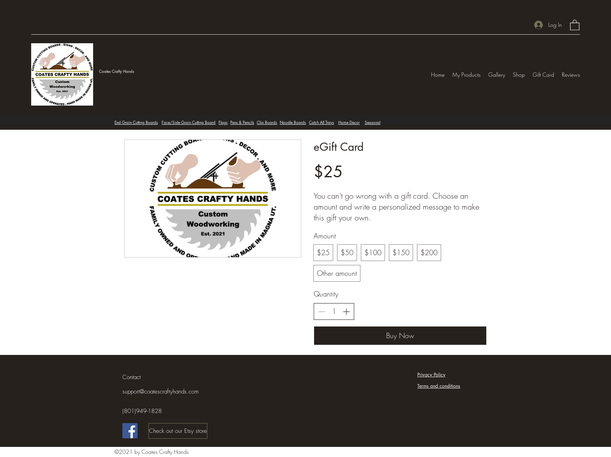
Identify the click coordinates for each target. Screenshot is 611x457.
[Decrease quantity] (321, 311)
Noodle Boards (293, 122)
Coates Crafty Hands (116, 71)
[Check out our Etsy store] (177, 431)
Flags (223, 122)
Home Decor (349, 122)
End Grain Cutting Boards (136, 122)
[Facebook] (130, 430)
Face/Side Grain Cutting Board (188, 122)
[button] (574, 24)
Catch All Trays (321, 122)
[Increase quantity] (346, 311)
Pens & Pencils (242, 122)
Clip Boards (267, 122)
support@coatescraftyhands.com (160, 391)
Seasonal (372, 122)
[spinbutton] (334, 311)
